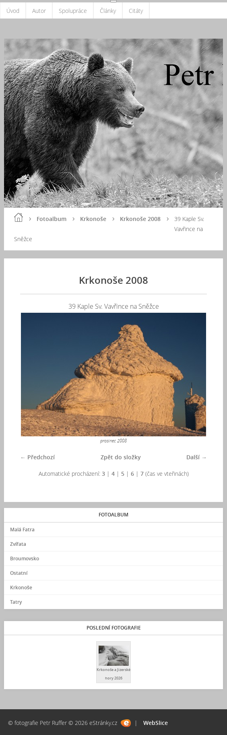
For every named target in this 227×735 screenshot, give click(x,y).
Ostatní (18, 573)
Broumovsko (24, 558)
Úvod (12, 10)
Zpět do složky (121, 457)
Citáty (136, 10)
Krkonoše (93, 219)
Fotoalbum (51, 219)
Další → (196, 457)
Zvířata (18, 544)
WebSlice (155, 723)
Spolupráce (73, 10)
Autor (39, 10)
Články (108, 10)
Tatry (16, 602)
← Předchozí (37, 457)
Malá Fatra (22, 529)
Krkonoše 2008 (140, 219)
